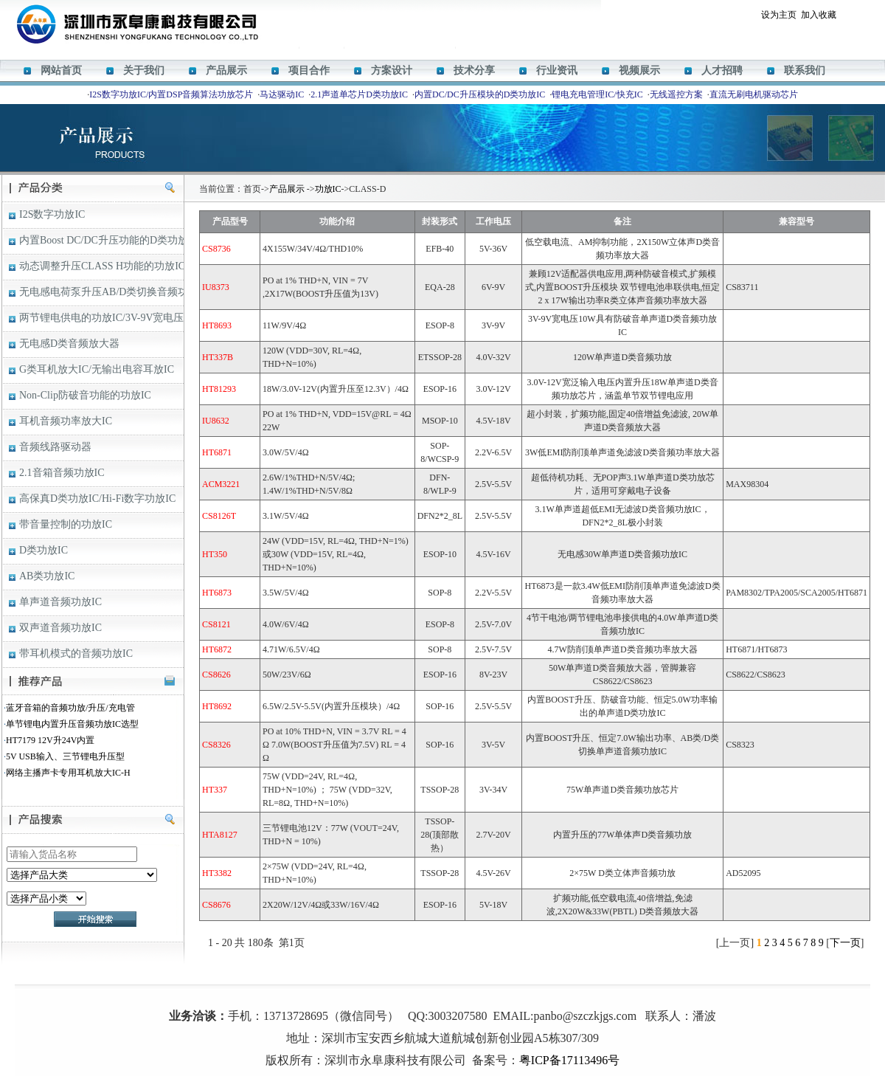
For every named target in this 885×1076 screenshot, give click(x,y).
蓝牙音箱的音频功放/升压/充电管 (70, 708)
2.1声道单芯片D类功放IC (359, 94)
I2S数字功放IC (52, 214)
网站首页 (61, 70)
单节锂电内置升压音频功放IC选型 (72, 724)
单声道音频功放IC (60, 601)
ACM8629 (457, 994)
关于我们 (143, 70)
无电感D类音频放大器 (69, 343)
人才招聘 (722, 70)
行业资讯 (556, 70)
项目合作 (309, 70)
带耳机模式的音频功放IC (76, 653)
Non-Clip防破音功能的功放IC (85, 395)
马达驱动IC (282, 94)
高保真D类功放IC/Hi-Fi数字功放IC (97, 498)
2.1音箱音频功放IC (62, 472)
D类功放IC (43, 550)
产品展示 (226, 70)
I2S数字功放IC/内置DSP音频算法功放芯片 (171, 94)
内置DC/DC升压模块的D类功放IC (479, 94)
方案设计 (391, 70)
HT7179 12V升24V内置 (50, 740)
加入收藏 (818, 15)
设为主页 (778, 15)
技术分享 (474, 70)
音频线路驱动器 (55, 446)
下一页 (845, 942)
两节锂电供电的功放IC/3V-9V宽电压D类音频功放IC (101, 317)
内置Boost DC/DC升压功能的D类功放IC (101, 240)
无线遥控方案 (676, 94)
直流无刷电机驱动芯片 (753, 94)
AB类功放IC (46, 576)
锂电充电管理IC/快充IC (597, 94)
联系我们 (804, 70)
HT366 (424, 994)
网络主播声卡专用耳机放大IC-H (68, 773)
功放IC (328, 189)
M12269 (394, 994)
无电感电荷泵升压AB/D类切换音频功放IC (101, 291)
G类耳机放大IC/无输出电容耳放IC (96, 369)
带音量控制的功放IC (65, 524)
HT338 (491, 994)
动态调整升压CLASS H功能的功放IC (101, 266)
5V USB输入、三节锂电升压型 (65, 756)
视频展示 (639, 70)
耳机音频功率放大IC (65, 421)
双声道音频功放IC (60, 627)
